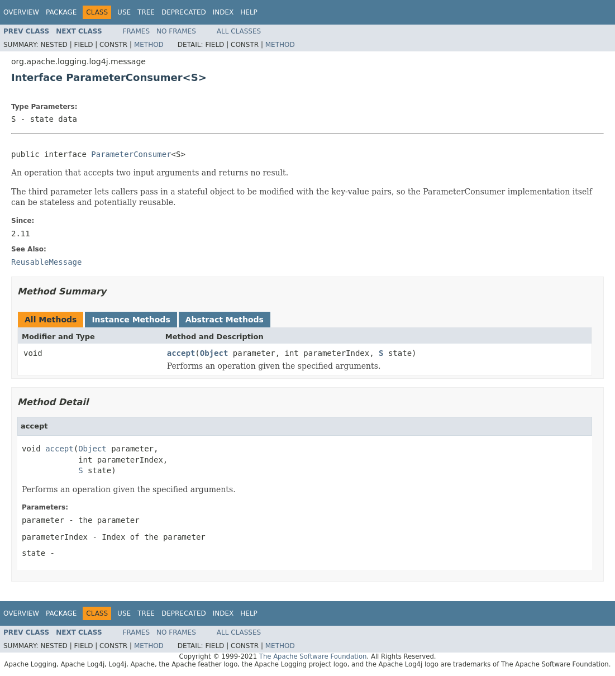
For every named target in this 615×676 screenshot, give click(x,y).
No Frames (176, 31)
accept (181, 353)
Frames (136, 31)
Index (223, 12)
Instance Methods (131, 319)
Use (124, 12)
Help (249, 12)
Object (214, 353)
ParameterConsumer (131, 154)
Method (149, 45)
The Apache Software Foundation (313, 656)
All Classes (239, 31)
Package (61, 12)
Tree (146, 12)
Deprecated (183, 12)
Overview (21, 12)
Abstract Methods (224, 319)
